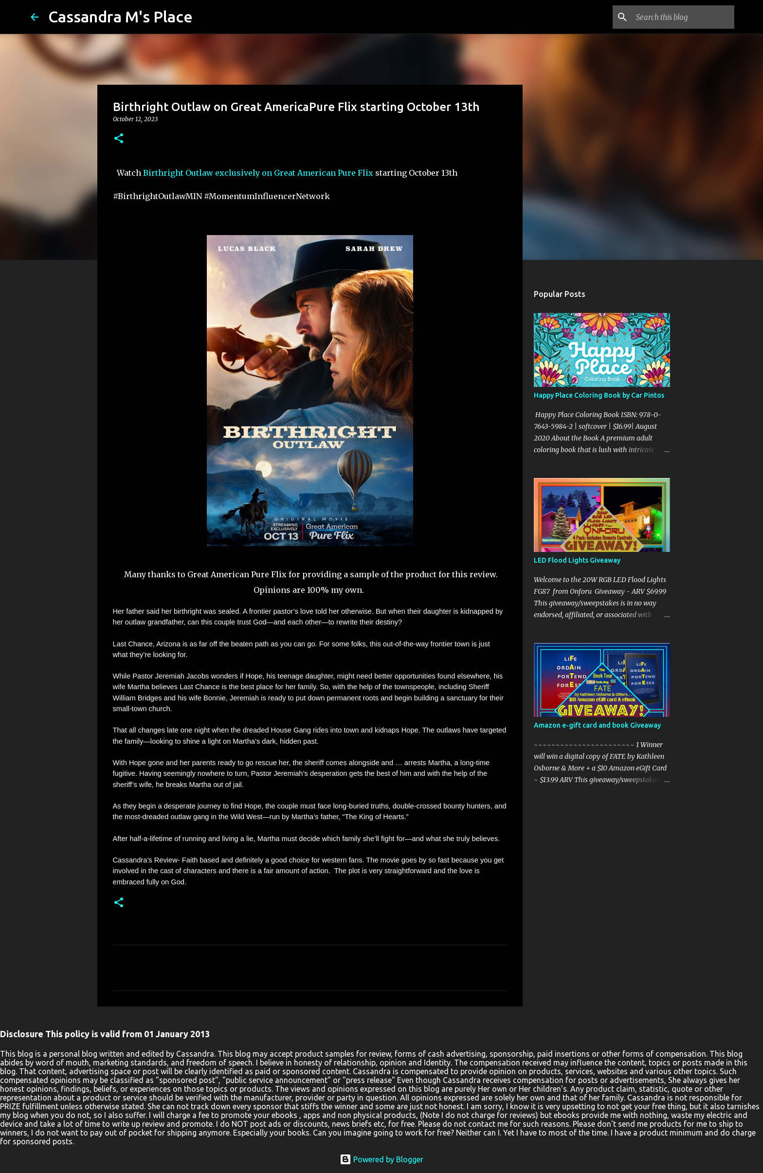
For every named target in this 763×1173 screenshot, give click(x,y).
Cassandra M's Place (120, 16)
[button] (119, 139)
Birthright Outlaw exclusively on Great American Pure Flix (258, 173)
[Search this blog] (683, 17)
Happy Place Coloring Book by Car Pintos (599, 395)
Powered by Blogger (381, 1159)
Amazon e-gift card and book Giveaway (597, 725)
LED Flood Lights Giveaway (577, 560)
